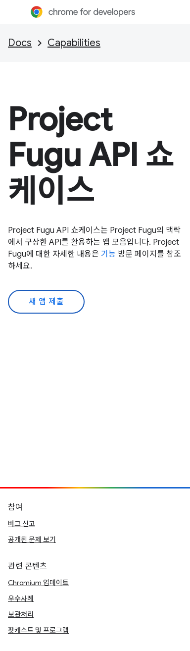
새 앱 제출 (46, 302)
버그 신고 (21, 523)
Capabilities (74, 43)
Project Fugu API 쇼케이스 (91, 155)
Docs (20, 43)
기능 (108, 254)
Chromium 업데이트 (38, 582)
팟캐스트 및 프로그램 (38, 630)
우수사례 (21, 598)
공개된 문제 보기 (32, 539)
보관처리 (21, 614)
